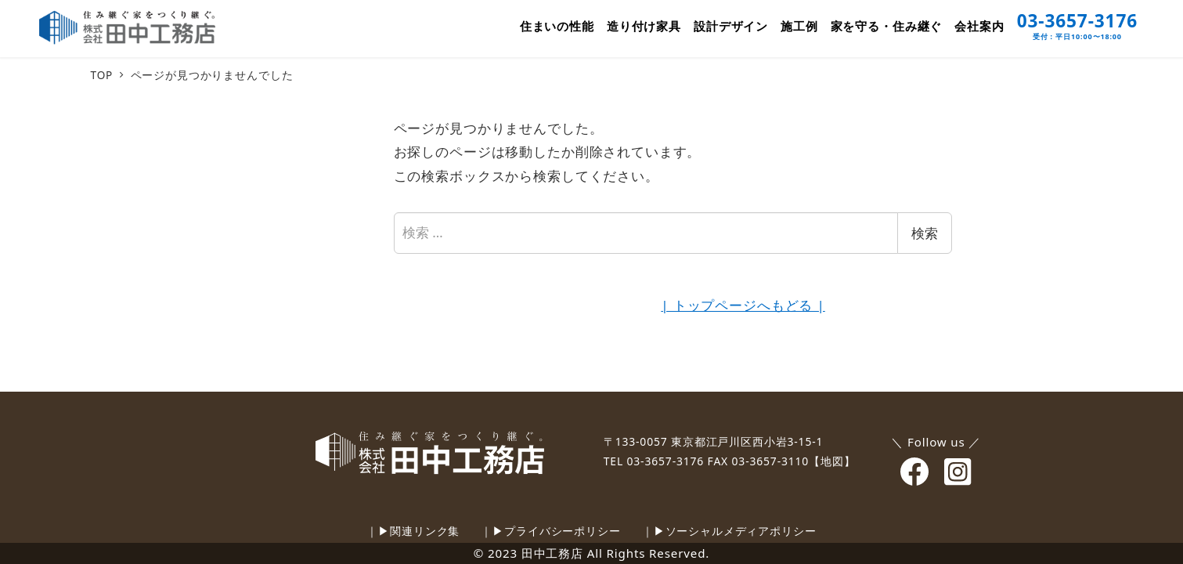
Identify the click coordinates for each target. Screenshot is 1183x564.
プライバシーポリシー (562, 530)
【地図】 (832, 461)
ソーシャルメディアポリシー (741, 530)
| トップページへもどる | (742, 305)
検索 (924, 233)
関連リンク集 (425, 530)
